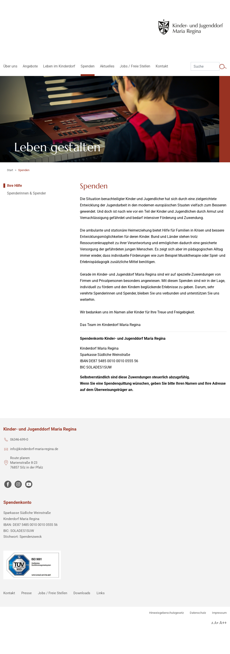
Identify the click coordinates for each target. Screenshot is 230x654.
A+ (216, 623)
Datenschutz (198, 612)
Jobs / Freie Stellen (52, 593)
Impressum (219, 612)
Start (10, 170)
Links (101, 593)
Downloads (81, 593)
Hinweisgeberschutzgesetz (166, 612)
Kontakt (9, 593)
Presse (26, 593)
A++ (223, 622)
